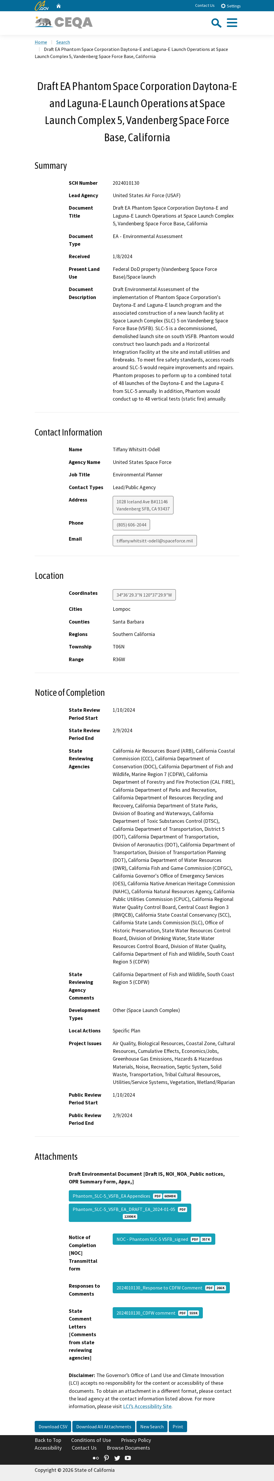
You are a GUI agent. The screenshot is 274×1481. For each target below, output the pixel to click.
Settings (230, 6)
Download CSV (53, 1426)
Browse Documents (128, 1448)
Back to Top (48, 1440)
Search (63, 42)
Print (178, 1426)
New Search (152, 1426)
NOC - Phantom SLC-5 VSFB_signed (164, 1239)
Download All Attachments (103, 1426)
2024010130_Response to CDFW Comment (171, 1288)
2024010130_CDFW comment (158, 1313)
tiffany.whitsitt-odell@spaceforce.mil (155, 541)
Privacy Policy (136, 1440)
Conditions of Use (91, 1440)
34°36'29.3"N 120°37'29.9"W (144, 595)
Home (41, 42)
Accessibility (48, 1448)
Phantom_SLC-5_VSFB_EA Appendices (125, 1196)
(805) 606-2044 (131, 525)
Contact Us (205, 5)
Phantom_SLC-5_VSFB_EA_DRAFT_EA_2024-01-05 (130, 1212)
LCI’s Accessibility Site (147, 1406)
